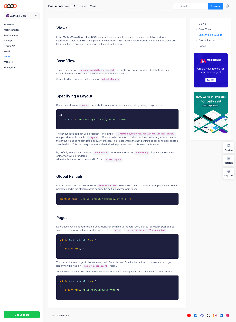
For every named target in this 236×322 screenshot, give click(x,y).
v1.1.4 (73, 6)
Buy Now (228, 173)
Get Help (228, 160)
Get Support (22, 314)
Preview (215, 6)
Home (83, 6)
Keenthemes (63, 315)
